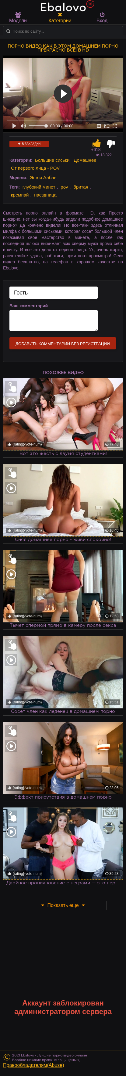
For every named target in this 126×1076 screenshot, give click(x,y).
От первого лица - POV (35, 168)
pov (64, 187)
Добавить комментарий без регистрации (63, 343)
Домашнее (85, 160)
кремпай (20, 194)
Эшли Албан (43, 177)
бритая (80, 187)
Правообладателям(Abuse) (33, 1065)
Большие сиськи (52, 160)
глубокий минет (39, 187)
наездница (45, 194)
